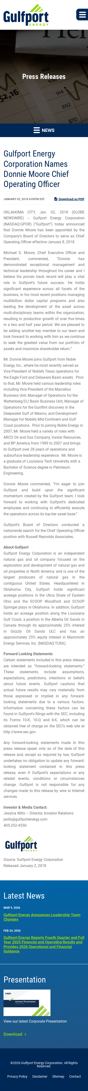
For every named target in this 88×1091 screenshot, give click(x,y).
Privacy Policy (17, 1076)
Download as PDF (69, 199)
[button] (82, 14)
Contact (75, 1076)
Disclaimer (39, 1076)
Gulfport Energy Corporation (41, 1063)
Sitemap (58, 1076)
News (44, 130)
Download (13, 1034)
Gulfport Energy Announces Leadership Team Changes (42, 917)
